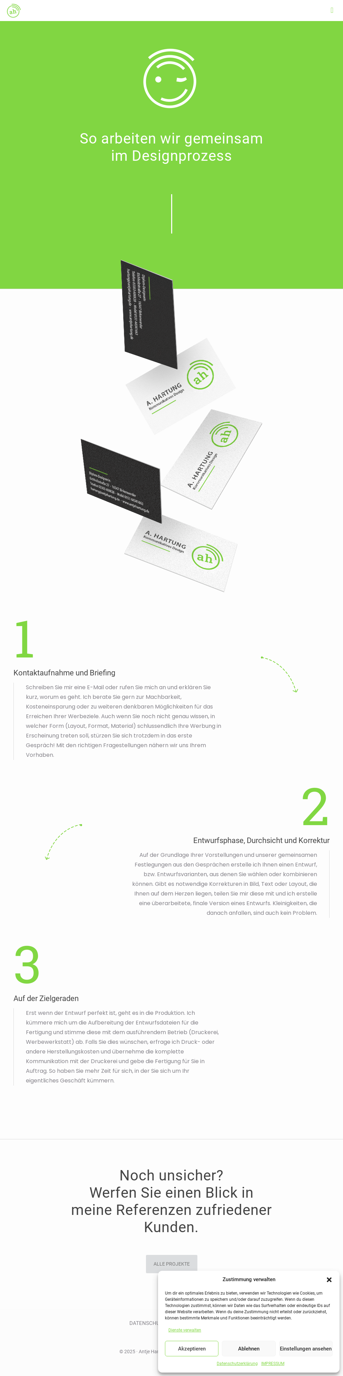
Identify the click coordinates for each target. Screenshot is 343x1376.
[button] (329, 1279)
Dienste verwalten (184, 1330)
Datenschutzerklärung (237, 1363)
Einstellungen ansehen (306, 1349)
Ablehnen (248, 1349)
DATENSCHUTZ (147, 1323)
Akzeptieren (192, 1349)
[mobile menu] (332, 10)
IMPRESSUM (272, 1363)
